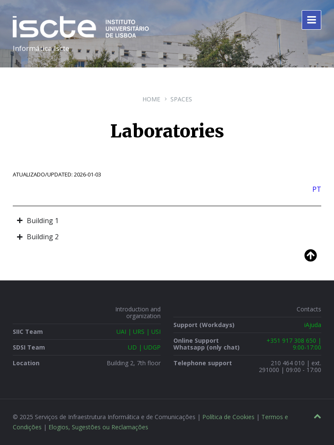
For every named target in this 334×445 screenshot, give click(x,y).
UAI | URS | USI (138, 331)
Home (151, 99)
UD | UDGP (144, 347)
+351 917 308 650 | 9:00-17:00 (293, 343)
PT (316, 189)
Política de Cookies (228, 417)
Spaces (181, 99)
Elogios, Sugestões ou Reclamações (98, 427)
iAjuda (312, 325)
